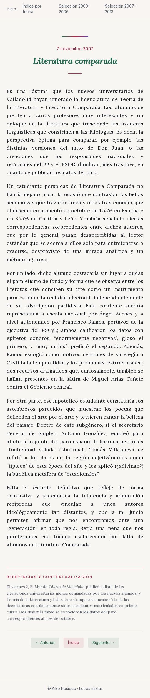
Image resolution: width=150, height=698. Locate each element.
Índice (73, 642)
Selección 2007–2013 (120, 9)
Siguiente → (103, 642)
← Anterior (45, 642)
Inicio (11, 8)
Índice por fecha (32, 9)
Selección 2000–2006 (74, 9)
